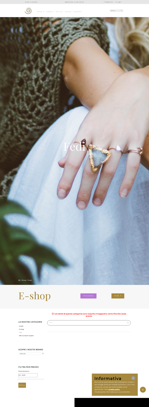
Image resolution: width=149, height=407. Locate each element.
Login (118, 2)
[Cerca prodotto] (87, 322)
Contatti (78, 11)
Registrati (108, 2)
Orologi (21, 329)
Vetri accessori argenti (26, 335)
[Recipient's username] (115, 10)
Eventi (68, 11)
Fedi (30, 280)
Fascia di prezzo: (23, 371)
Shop (41, 11)
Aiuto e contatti (31, 2)
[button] (133, 378)
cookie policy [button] (114, 389)
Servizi (59, 11)
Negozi (50, 11)
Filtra (22, 385)
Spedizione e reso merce (74, 2)
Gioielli (21, 326)
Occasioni (88, 296)
